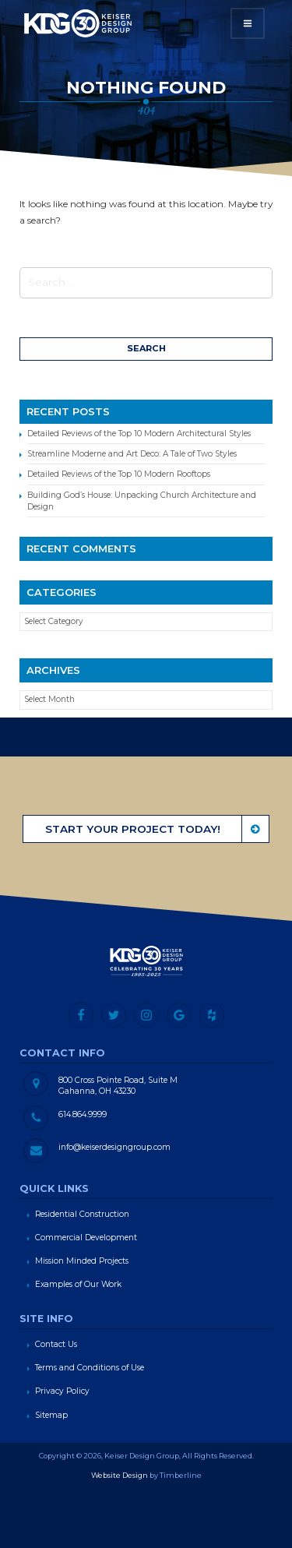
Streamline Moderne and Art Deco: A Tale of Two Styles (132, 454)
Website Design (119, 1475)
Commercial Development (86, 1237)
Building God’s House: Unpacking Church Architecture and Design (141, 501)
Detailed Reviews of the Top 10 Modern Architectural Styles (139, 433)
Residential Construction (82, 1214)
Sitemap (51, 1415)
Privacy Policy (62, 1391)
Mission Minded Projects (81, 1261)
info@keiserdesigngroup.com (114, 1147)
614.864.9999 (82, 1114)
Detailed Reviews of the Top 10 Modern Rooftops (118, 474)
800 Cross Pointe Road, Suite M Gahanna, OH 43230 (118, 1085)
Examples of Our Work (78, 1284)
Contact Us (56, 1344)
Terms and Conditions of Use (89, 1368)
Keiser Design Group (77, 23)
